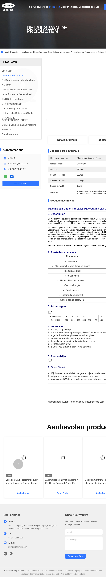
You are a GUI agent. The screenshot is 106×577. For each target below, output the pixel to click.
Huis (30, 7)
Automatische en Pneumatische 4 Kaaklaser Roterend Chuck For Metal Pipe (61, 482)
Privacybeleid (10, 571)
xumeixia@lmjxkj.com (18, 163)
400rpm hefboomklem (72, 402)
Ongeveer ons (40, 7)
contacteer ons (75, 556)
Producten (54, 7)
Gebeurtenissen (69, 7)
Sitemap (21, 571)
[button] (18, 464)
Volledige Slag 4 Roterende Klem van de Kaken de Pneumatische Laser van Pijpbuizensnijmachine (22, 482)
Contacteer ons (87, 7)
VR (97, 7)
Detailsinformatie (67, 140)
